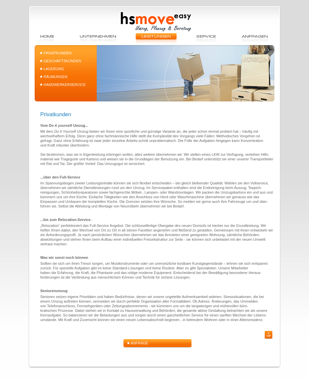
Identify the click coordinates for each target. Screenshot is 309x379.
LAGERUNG (54, 69)
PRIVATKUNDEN (58, 53)
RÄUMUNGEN (55, 77)
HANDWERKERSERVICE (65, 85)
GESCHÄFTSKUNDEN (62, 61)
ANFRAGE (139, 343)
